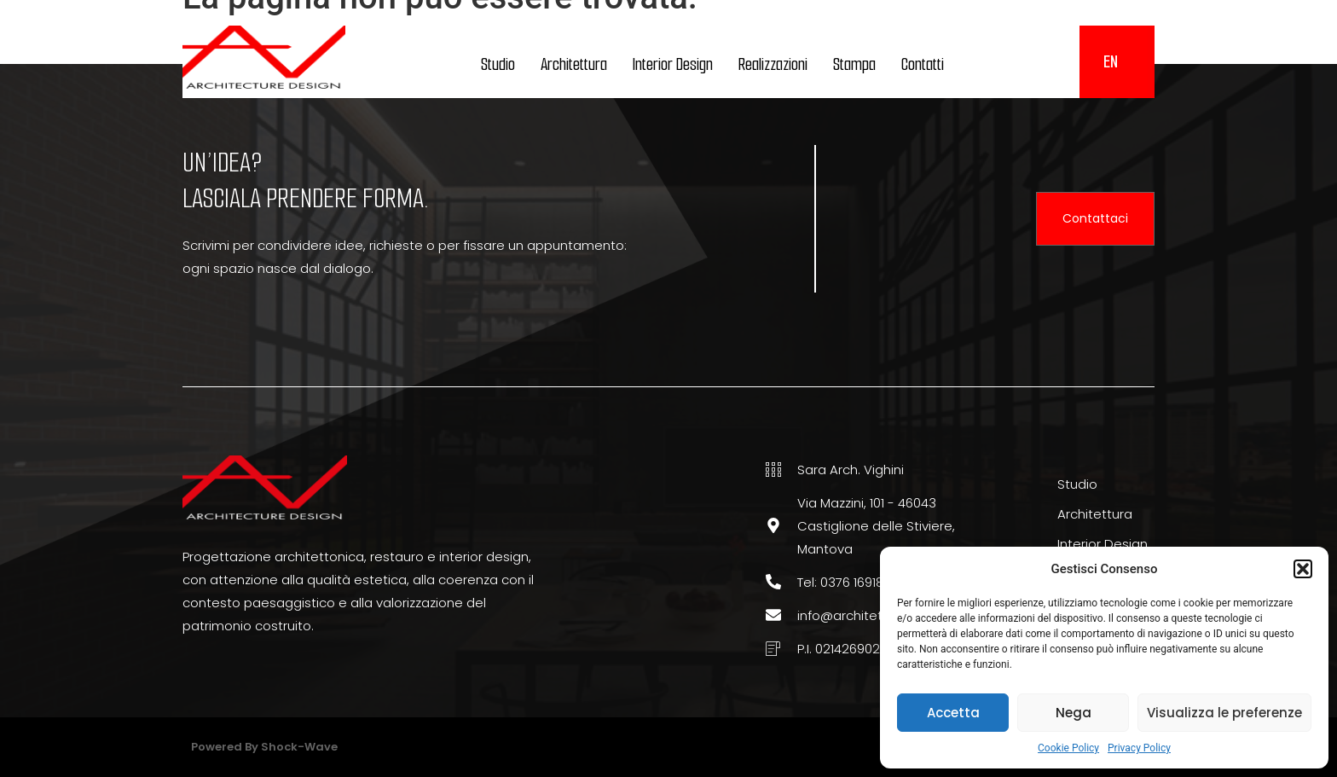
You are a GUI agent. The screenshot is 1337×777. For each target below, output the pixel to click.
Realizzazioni (772, 64)
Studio (498, 64)
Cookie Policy (1068, 748)
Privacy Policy (1139, 748)
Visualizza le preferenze (1224, 713)
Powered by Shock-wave (264, 747)
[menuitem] (1110, 62)
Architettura (574, 64)
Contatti (922, 64)
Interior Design (673, 64)
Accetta (953, 713)
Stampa (854, 64)
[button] (1302, 568)
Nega (1073, 713)
